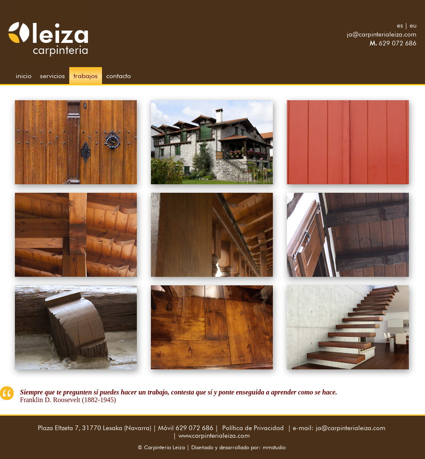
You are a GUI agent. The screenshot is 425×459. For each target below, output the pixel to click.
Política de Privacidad (253, 428)
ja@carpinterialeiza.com (381, 34)
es (400, 25)
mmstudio (274, 447)
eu (413, 25)
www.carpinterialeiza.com (214, 435)
